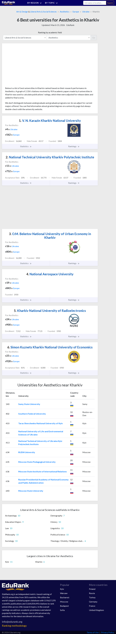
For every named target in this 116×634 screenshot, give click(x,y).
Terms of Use (93, 632)
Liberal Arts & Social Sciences (43, 11)
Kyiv (62, 589)
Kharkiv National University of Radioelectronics (50, 311)
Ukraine (85, 11)
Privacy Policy (107, 632)
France (92, 606)
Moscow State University (30, 490)
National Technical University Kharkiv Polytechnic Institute (50, 157)
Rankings (74, 146)
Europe (76, 11)
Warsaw (63, 593)
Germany (93, 601)
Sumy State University (29, 404)
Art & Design (22, 11)
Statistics (26, 146)
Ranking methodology (14, 625)
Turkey (92, 597)
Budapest (64, 606)
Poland (92, 589)
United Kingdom (96, 610)
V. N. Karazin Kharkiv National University (50, 120)
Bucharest (64, 597)
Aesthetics (64, 11)
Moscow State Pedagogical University (37, 462)
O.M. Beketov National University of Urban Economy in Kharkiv (50, 236)
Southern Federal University (32, 413)
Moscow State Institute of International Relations (42, 471)
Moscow (64, 601)
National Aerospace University (49, 274)
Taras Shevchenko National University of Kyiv (40, 423)
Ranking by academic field (50, 32)
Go (93, 37)
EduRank (70, 25)
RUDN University (26, 452)
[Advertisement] (25, 66)
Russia (92, 593)
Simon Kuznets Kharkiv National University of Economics (50, 347)
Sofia (62, 610)
